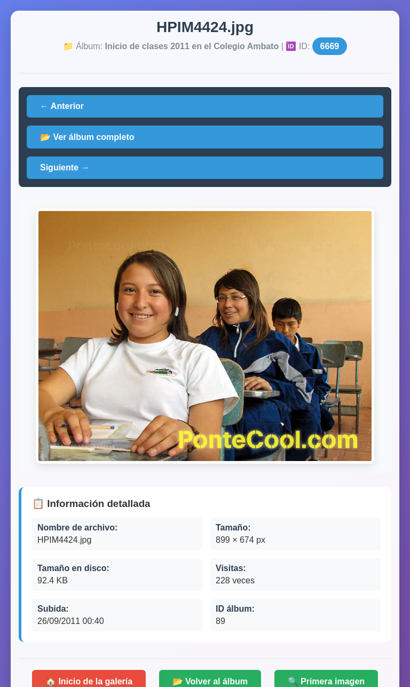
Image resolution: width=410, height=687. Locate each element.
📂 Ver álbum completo (87, 137)
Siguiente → (64, 167)
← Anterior (62, 106)
